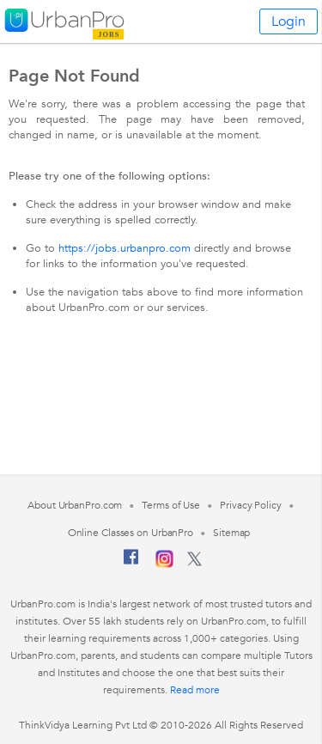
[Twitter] (194, 563)
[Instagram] (164, 564)
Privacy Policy (251, 505)
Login (288, 21)
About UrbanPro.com (74, 505)
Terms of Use (171, 505)
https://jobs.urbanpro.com (124, 248)
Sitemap (231, 533)
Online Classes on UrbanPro (130, 533)
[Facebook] (131, 563)
